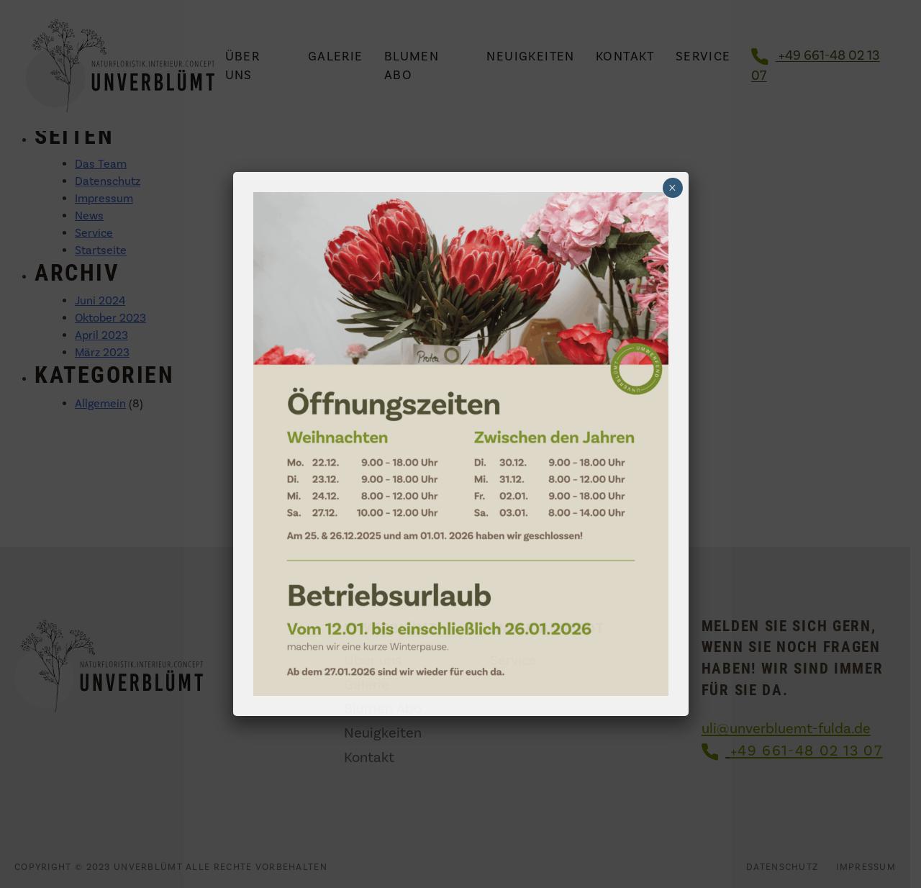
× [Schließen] (672, 188)
